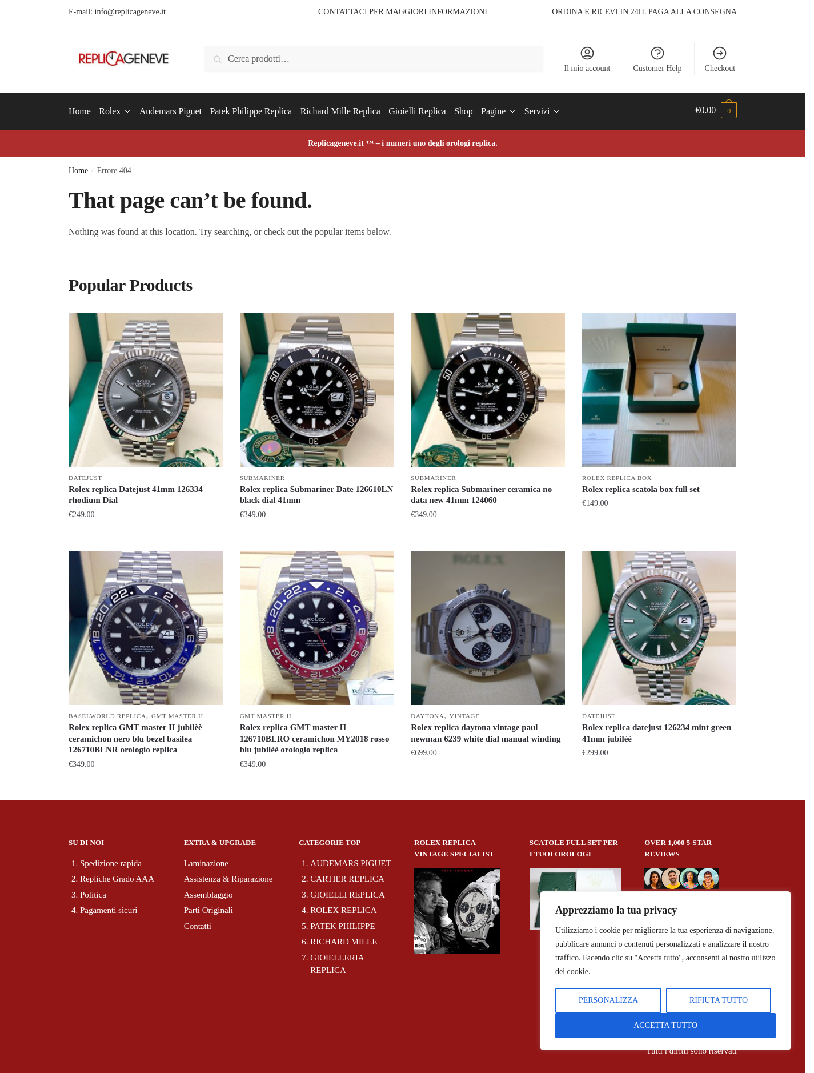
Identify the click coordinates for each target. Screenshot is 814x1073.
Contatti (197, 923)
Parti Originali (208, 907)
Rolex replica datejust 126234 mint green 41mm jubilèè (657, 730)
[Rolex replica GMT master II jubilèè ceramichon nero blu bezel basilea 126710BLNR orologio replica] (146, 625)
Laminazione (206, 860)
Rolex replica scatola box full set (641, 486)
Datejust (85, 474)
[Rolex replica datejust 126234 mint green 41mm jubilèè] (659, 625)
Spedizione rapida (111, 860)
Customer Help (657, 59)
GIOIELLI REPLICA (347, 891)
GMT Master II (177, 713)
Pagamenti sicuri (108, 907)
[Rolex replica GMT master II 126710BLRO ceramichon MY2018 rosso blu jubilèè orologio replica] (317, 625)
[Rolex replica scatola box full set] (659, 387)
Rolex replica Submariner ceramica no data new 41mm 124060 (481, 492)
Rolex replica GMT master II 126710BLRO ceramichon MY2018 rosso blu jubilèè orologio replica (315, 735)
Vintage (465, 713)
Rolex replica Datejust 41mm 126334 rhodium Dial (136, 492)
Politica (93, 891)
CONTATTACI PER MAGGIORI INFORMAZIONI (402, 11)
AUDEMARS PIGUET (350, 860)
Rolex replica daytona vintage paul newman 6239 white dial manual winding (485, 730)
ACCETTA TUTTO (665, 1025)
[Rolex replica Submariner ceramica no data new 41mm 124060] (488, 387)
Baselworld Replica (107, 713)
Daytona (427, 713)
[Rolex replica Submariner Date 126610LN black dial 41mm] (317, 387)
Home (78, 167)
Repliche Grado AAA (117, 875)
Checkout (720, 59)
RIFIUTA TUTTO (718, 1000)
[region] (665, 970)
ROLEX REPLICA (343, 907)
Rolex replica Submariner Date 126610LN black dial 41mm (317, 492)
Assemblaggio (208, 891)
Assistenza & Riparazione (228, 875)
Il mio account (587, 59)
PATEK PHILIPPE (342, 923)
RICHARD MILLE (343, 938)
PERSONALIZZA (608, 1000)
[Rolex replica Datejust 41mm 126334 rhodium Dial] (146, 387)
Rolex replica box (617, 474)
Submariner (262, 474)
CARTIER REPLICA (347, 875)
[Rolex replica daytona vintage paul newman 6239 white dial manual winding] (488, 625)
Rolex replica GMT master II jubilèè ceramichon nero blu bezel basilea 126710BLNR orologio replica (135, 735)
